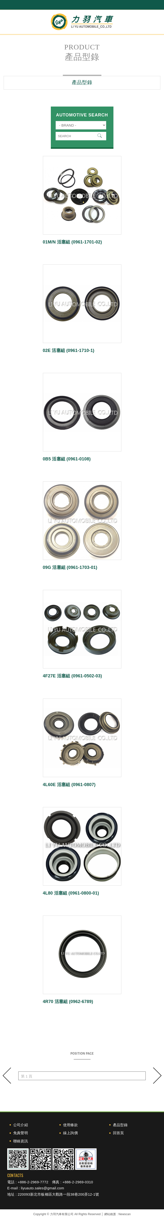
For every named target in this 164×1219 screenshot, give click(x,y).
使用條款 (70, 1125)
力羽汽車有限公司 (82, 21)
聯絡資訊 (20, 1141)
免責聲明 (20, 1133)
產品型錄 (120, 1125)
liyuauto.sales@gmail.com (42, 1188)
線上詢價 (70, 1133)
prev (7, 1075)
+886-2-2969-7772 (33, 1182)
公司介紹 (20, 1125)
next (157, 1075)
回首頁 (118, 1133)
